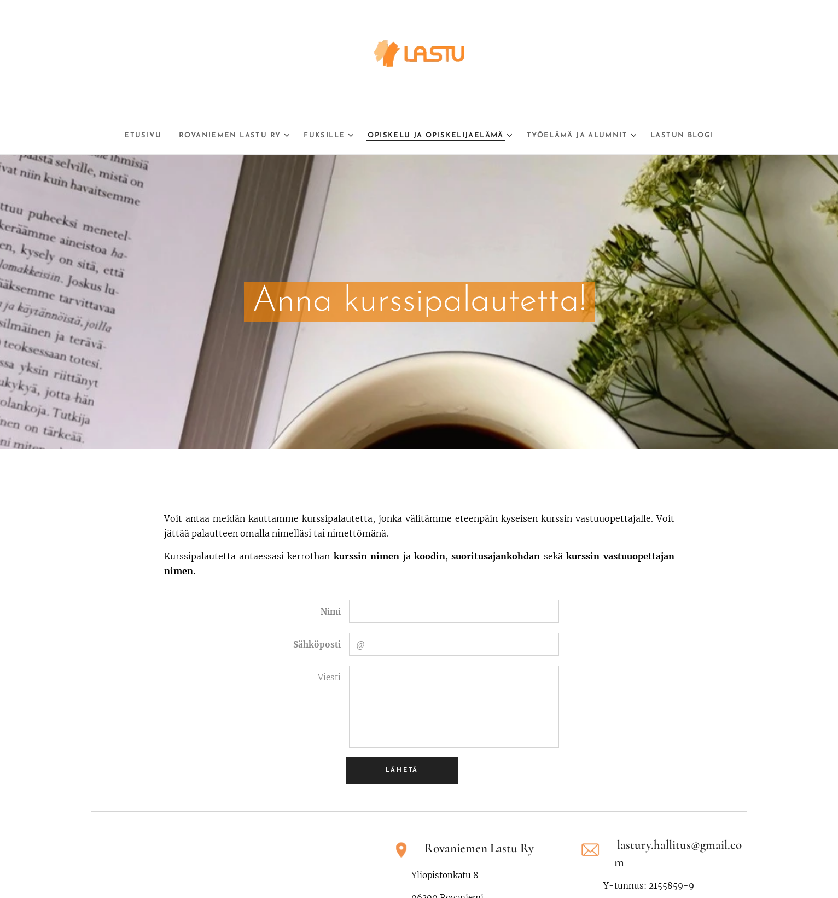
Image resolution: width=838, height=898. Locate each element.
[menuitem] (116, 135)
